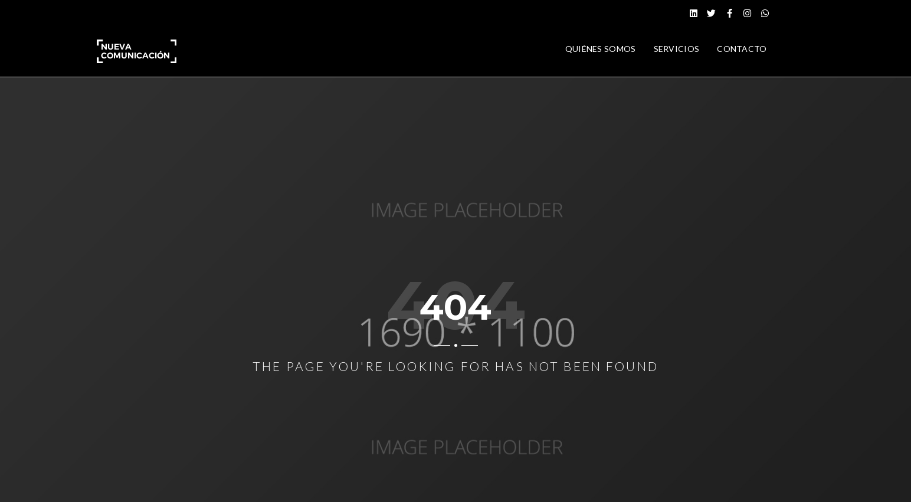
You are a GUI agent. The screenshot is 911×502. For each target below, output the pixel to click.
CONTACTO (741, 49)
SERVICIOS (677, 49)
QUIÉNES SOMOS (600, 49)
